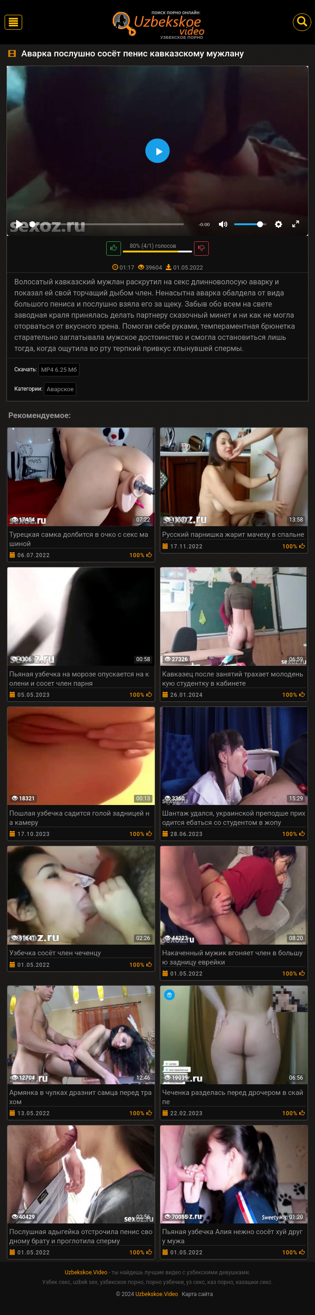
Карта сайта (197, 1294)
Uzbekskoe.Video (86, 1272)
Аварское (60, 389)
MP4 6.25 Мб (59, 369)
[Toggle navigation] (13, 22)
